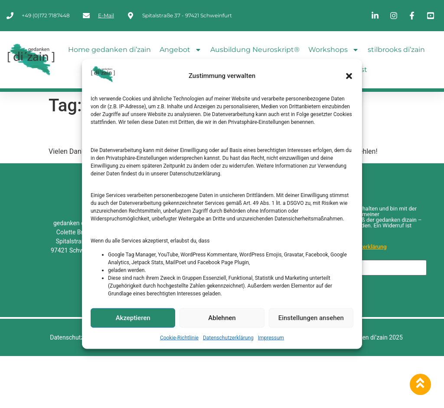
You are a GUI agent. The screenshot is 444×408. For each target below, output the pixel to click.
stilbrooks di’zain (396, 49)
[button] (349, 75)
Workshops (333, 50)
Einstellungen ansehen (311, 318)
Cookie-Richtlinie (179, 337)
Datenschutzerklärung (228, 337)
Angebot (181, 50)
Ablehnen (221, 318)
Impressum (271, 337)
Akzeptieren (133, 318)
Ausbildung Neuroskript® (255, 49)
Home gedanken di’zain (109, 49)
